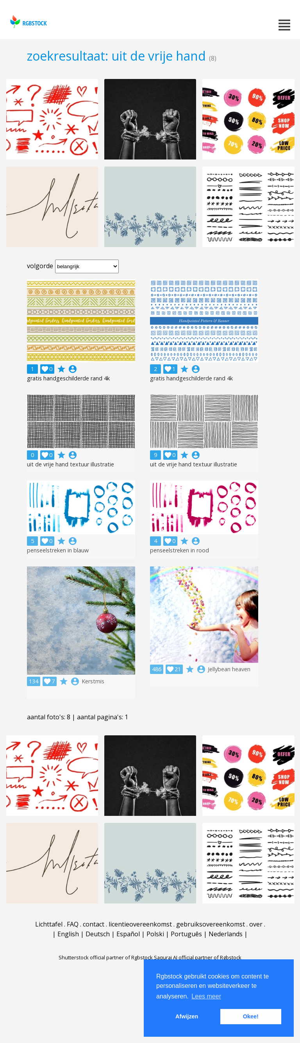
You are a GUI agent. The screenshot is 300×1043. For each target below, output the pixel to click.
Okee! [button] (251, 1016)
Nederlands (226, 934)
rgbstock (27, 21)
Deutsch (98, 934)
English (68, 934)
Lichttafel (48, 924)
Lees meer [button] (206, 996)
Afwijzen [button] (186, 1016)
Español (128, 934)
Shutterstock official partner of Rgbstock (106, 957)
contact (93, 924)
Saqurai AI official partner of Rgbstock (197, 957)
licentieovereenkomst (140, 924)
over (255, 924)
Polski (155, 934)
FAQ (73, 924)
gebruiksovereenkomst (210, 924)
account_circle (72, 369)
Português (186, 934)
